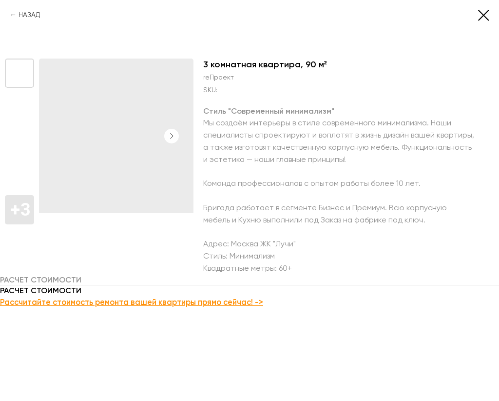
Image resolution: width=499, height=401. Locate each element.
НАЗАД (29, 15)
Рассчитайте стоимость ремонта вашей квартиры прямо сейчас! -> (131, 302)
